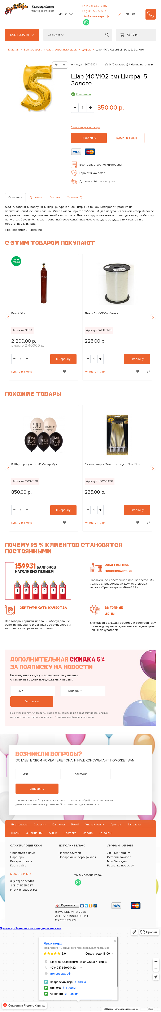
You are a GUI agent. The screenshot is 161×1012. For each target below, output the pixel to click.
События (54, 34)
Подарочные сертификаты (77, 857)
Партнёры (17, 857)
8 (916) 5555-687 (21, 885)
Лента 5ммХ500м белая (101, 313)
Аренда (115, 824)
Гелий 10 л (18, 313)
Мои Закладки (117, 861)
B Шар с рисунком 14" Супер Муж (34, 464)
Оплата (55, 197)
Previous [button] (8, 317)
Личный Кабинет (118, 853)
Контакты (105, 833)
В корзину (89, 138)
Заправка (134, 824)
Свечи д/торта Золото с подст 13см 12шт (112, 464)
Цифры (86, 49)
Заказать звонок (150, 14)
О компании (34, 833)
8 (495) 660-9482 (22, 881)
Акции (53, 833)
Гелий (75, 824)
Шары (15, 833)
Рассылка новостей (120, 865)
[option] (44, 317)
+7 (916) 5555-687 (94, 11)
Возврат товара (21, 861)
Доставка (36, 197)
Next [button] (153, 317)
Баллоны (58, 824)
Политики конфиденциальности (74, 717)
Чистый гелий (94, 824)
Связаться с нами (22, 853)
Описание (15, 197)
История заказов (119, 857)
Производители (70, 853)
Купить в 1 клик (126, 138)
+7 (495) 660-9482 (95, 6)
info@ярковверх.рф (95, 16)
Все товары (19, 34)
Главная (13, 49)
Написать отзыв (142, 64)
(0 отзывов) (120, 64)
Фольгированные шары (60, 49)
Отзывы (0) (74, 197)
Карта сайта (18, 865)
